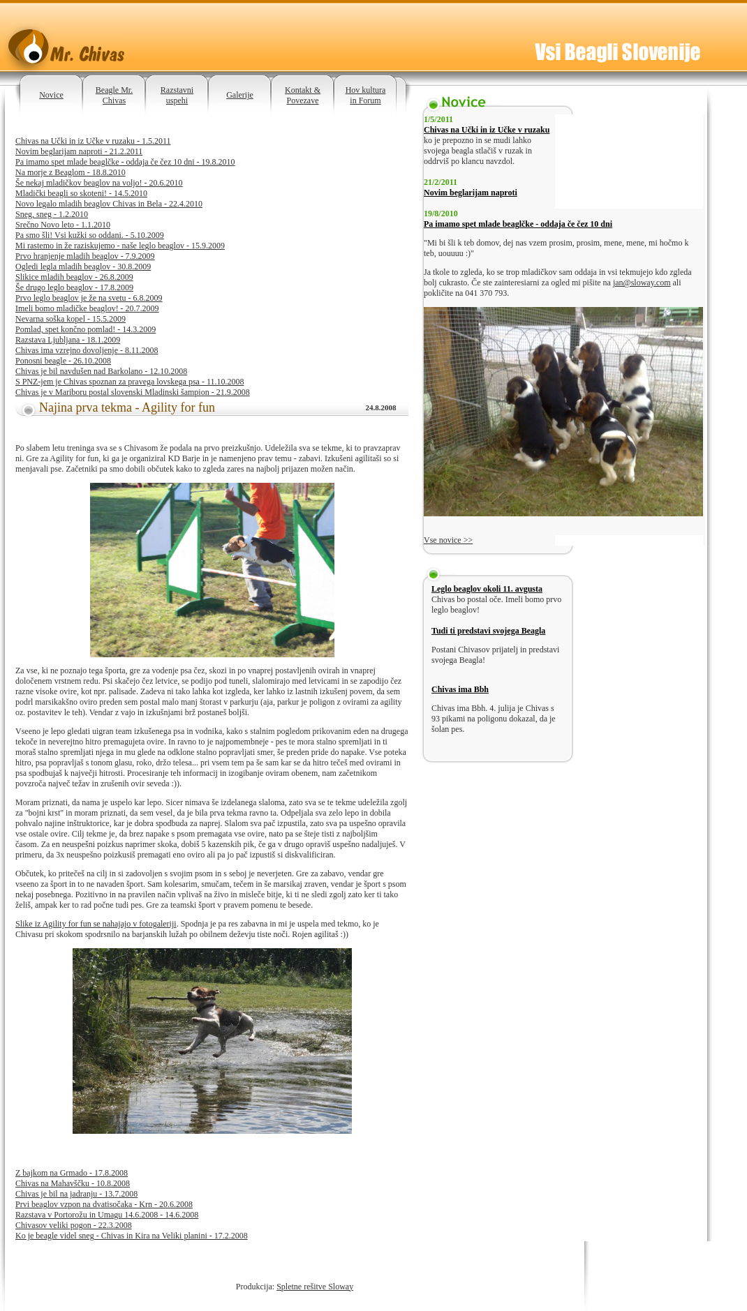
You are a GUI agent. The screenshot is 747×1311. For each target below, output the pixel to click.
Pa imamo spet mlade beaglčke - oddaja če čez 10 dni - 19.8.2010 (125, 162)
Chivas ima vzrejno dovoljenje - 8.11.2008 (86, 350)
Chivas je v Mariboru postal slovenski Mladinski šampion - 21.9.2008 (132, 392)
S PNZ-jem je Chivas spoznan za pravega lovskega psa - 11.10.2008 (129, 382)
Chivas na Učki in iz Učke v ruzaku (486, 130)
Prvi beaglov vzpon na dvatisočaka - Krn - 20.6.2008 (104, 1204)
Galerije (239, 95)
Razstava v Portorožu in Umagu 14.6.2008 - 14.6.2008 (106, 1215)
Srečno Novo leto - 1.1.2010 (62, 225)
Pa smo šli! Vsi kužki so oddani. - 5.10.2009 (89, 235)
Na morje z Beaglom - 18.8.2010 (70, 172)
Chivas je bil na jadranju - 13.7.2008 (76, 1194)
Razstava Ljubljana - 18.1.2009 (67, 340)
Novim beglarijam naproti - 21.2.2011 (78, 151)
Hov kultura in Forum (366, 95)
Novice (51, 95)
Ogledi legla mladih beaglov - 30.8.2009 (83, 266)
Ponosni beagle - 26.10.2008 (63, 361)
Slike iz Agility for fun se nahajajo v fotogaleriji (96, 924)
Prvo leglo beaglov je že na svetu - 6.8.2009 (89, 298)
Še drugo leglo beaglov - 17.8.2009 (74, 287)
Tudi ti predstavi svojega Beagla (488, 631)
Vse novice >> (448, 540)
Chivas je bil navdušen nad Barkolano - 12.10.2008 (101, 371)
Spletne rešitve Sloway (314, 1286)
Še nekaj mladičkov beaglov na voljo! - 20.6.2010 (99, 183)
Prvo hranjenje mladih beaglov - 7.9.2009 (85, 256)
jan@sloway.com (642, 282)
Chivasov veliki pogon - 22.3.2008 (73, 1225)
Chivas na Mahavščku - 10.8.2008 (72, 1183)
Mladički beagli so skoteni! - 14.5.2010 (81, 193)
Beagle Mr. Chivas (114, 95)
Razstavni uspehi (177, 95)
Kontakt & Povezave (302, 95)
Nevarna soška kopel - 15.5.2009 (70, 319)
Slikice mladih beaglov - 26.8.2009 (74, 277)
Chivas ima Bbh (460, 689)
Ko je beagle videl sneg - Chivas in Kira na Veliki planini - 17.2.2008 (131, 1236)
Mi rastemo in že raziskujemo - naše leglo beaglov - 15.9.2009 (120, 245)
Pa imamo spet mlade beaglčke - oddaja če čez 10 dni (518, 224)
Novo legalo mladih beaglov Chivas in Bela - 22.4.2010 (108, 204)
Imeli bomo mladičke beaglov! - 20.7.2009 (87, 308)
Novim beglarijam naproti (470, 192)
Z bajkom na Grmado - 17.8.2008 (71, 1173)
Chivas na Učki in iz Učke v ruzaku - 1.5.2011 (93, 141)
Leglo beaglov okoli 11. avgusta (486, 589)
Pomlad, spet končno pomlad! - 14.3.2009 (85, 329)
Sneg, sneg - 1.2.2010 (51, 214)
